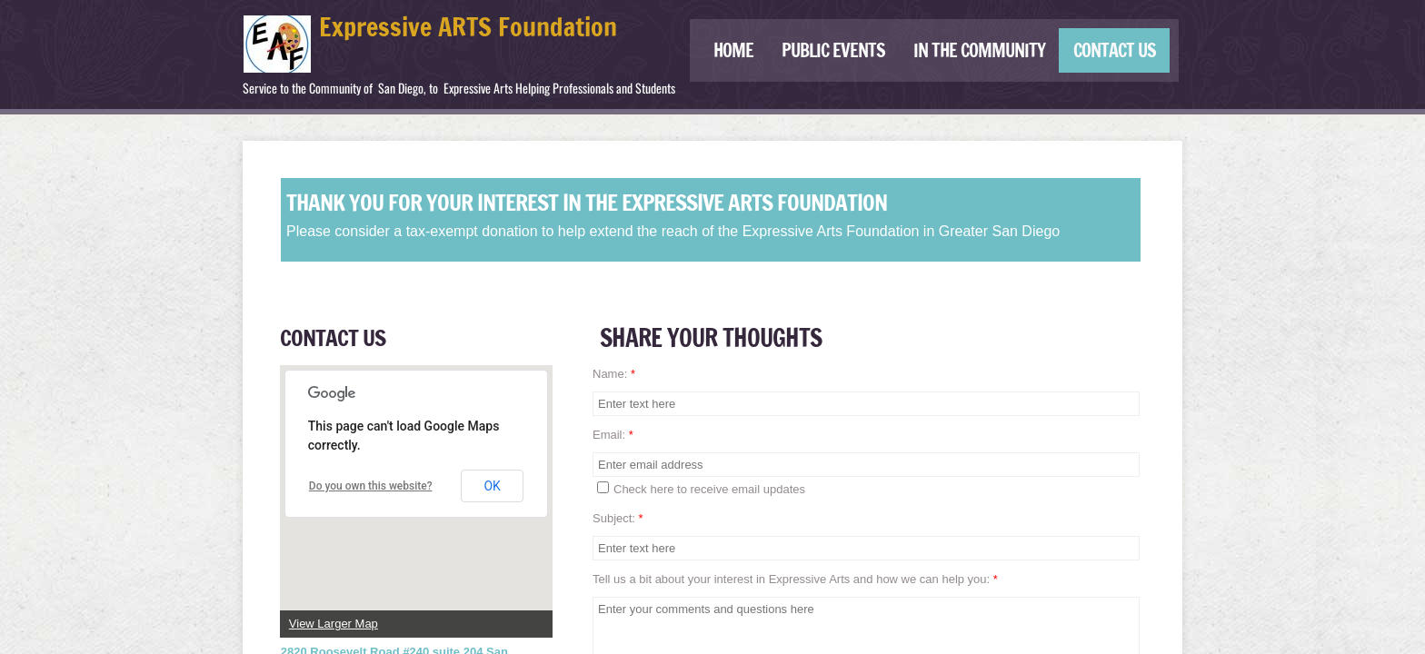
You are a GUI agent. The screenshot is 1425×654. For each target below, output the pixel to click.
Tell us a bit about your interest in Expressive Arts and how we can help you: (795, 579)
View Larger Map (333, 623)
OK (491, 486)
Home (733, 50)
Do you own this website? (371, 486)
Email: (613, 434)
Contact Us (1114, 50)
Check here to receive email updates (701, 488)
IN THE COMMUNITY (979, 50)
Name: (614, 374)
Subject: (618, 518)
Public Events (833, 50)
